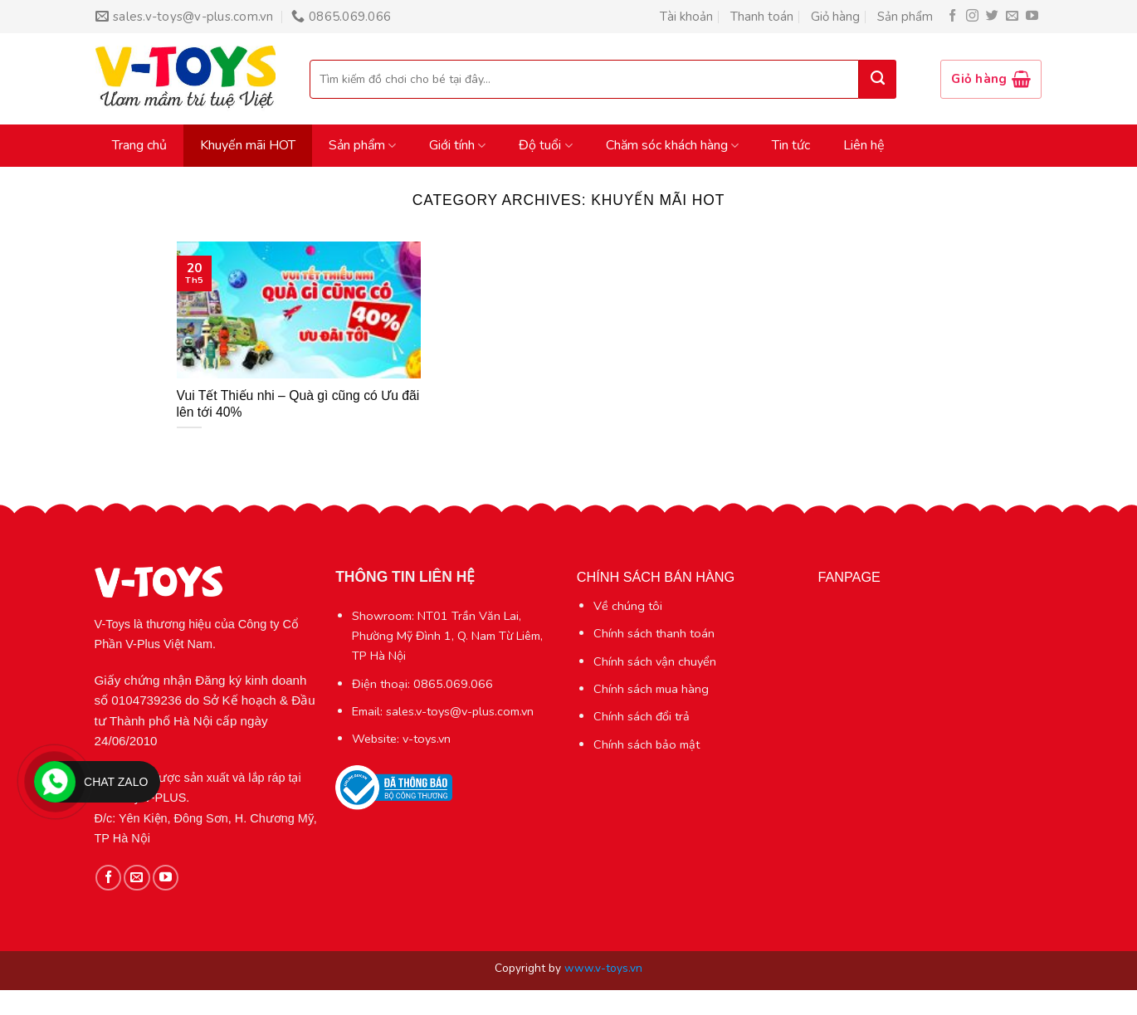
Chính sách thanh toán (654, 633)
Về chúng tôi (627, 606)
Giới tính (457, 145)
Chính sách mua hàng (651, 689)
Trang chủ (139, 145)
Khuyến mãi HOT (247, 145)
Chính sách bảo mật (646, 744)
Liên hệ (864, 145)
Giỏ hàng (835, 16)
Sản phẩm (905, 16)
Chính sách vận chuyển (654, 661)
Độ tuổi (545, 145)
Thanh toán (761, 16)
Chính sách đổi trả (641, 716)
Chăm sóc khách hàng (672, 145)
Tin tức (791, 145)
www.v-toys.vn (603, 968)
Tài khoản (686, 16)
